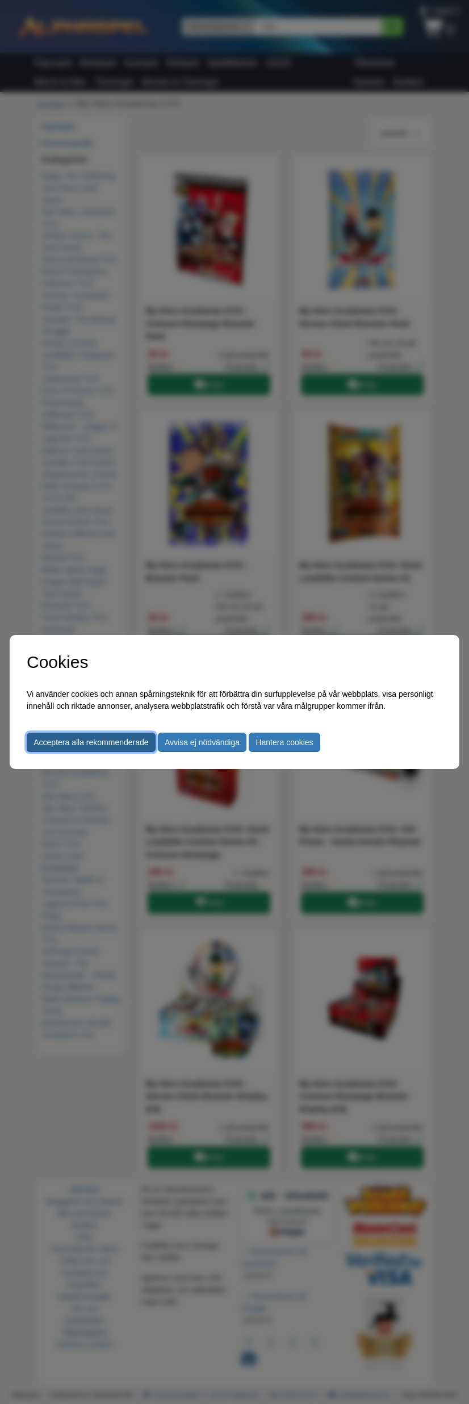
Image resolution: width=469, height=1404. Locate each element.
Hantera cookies (284, 742)
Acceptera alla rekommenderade (91, 742)
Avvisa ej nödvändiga (202, 742)
